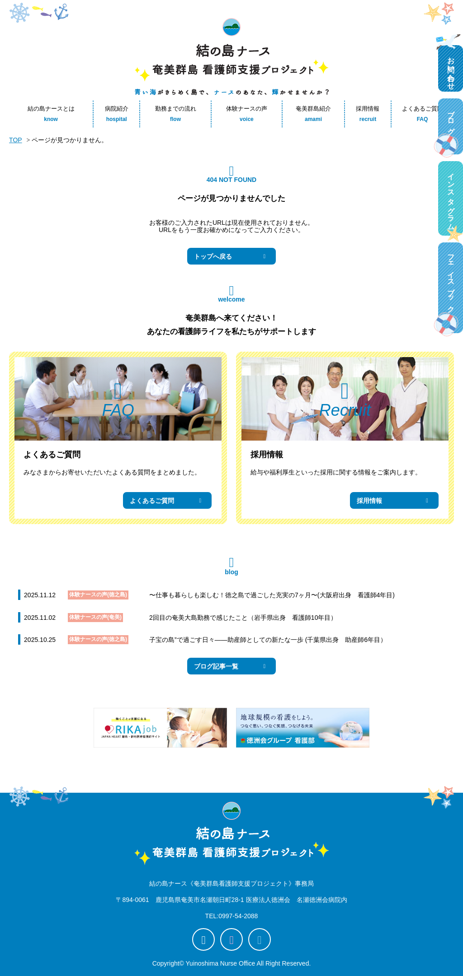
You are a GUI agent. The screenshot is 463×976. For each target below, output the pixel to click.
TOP (15, 140)
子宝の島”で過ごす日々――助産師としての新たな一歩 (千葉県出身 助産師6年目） (268, 639)
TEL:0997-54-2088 (231, 916)
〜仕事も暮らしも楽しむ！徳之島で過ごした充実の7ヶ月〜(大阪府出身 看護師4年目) (272, 595)
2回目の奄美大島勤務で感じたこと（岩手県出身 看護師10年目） (243, 617)
